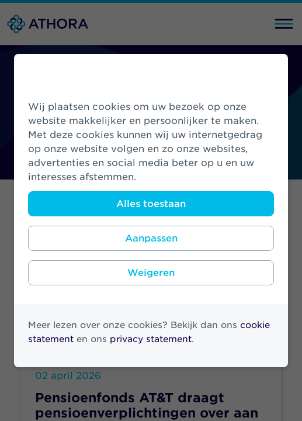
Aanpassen (151, 238)
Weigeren (151, 272)
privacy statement (151, 339)
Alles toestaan (151, 203)
